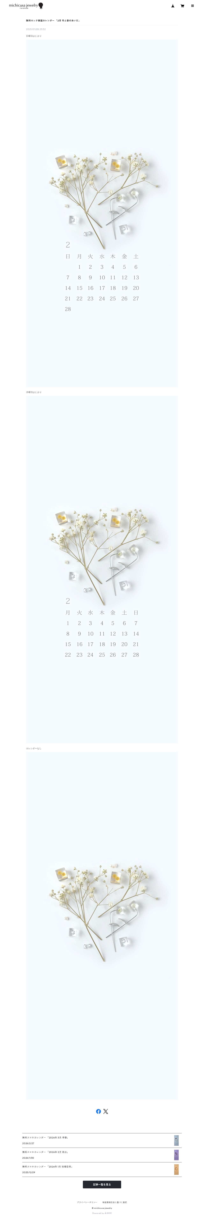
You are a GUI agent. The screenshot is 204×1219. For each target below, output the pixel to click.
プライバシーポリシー (87, 1202)
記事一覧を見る (102, 1184)
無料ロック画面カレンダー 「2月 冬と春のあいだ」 (53, 20)
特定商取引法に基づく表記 (114, 1202)
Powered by (102, 1213)
